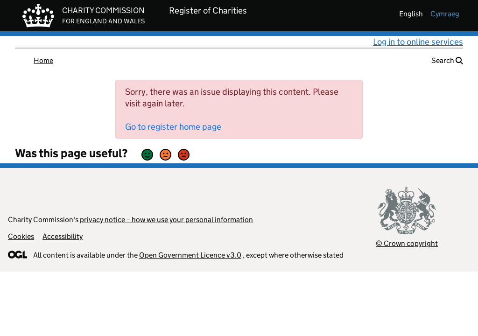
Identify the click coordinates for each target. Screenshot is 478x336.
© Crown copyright (407, 243)
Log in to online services (418, 41)
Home (43, 60)
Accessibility (62, 236)
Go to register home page (173, 126)
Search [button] (447, 60)
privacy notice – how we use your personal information (166, 219)
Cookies (21, 236)
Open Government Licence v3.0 (190, 255)
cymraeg (444, 13)
